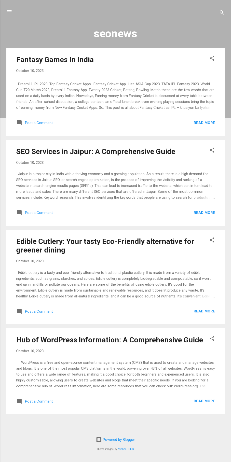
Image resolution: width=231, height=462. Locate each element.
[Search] (222, 13)
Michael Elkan (126, 449)
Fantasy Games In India (55, 59)
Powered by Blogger (115, 439)
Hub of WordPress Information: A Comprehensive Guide (109, 340)
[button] (212, 59)
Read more (204, 123)
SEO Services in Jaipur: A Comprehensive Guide (95, 151)
